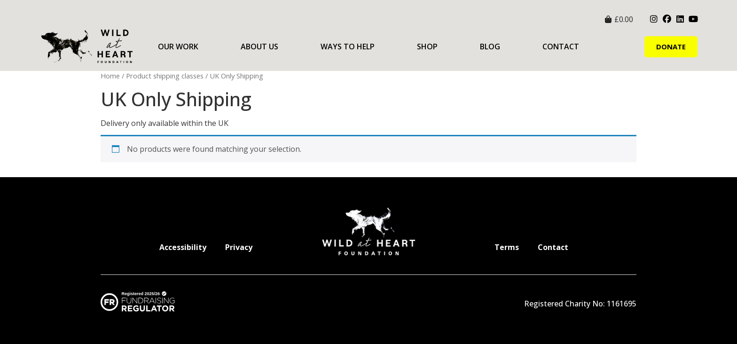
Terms (506, 247)
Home (110, 75)
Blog (490, 46)
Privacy (238, 247)
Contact (560, 46)
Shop (427, 46)
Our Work (178, 46)
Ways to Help (348, 46)
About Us (259, 46)
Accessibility (182, 247)
